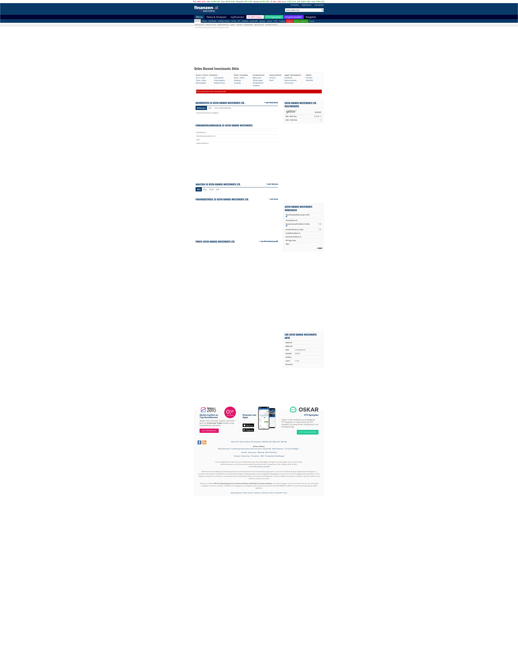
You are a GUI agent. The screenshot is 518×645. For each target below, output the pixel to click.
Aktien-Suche (211, 24)
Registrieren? (307, 5)
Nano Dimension (224, 449)
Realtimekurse (222, 24)
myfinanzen (237, 17)
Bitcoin (272, 493)
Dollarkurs (257, 493)
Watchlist (309, 80)
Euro (284, 1)
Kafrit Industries (278, 449)
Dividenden (248, 24)
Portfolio (309, 78)
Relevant (201, 108)
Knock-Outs (288, 83)
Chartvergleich (219, 80)
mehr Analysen (273, 184)
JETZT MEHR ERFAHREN (307, 432)
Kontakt (244, 452)
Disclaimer (255, 456)
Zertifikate (212, 21)
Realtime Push (219, 83)
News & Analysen (217, 17)
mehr (320, 248)
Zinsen (269, 21)
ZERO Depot (256, 17)
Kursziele (237, 83)
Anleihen (245, 21)
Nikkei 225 (276, 442)
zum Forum (274, 199)
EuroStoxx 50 (248, 442)
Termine (239, 24)
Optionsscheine (290, 80)
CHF (298, 1)
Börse (199, 17)
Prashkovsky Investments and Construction (246, 449)
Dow (223, 1)
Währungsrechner (237, 493)
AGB (262, 456)
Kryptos (289, 21)
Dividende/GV (258, 83)
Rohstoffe (254, 21)
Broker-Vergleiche (301, 21)
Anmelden (295, 5)
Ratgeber (311, 17)
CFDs (276, 21)
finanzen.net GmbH (263, 467)
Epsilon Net (267, 449)
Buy (205, 189)
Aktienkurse (199, 24)
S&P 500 (284, 442)
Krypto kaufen (293, 17)
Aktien (197, 21)
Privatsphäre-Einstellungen (274, 456)
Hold (211, 189)
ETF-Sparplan (274, 17)
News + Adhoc (239, 78)
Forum (311, 21)
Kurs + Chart (200, 78)
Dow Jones (257, 442)
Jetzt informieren (209, 431)
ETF (239, 21)
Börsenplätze (201, 83)
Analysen (237, 80)
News (245, 493)
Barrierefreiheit (271, 452)
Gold (313, 1)
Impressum (252, 452)
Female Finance (271, 24)
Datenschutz (245, 456)
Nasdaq (256, 1)
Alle (210, 108)
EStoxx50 (239, 1)
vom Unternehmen (222, 108)
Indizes (204, 21)
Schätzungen (258, 80)
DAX (208, 1)
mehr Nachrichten (272, 102)
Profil (271, 80)
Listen (232, 24)
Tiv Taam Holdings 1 (292, 449)
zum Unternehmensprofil (269, 241)
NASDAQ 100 (267, 442)
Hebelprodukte (224, 21)
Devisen (262, 21)
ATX (194, 1)
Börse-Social (259, 24)
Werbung (261, 452)
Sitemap (237, 456)
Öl (271, 1)
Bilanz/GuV (257, 78)
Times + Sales (201, 80)
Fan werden (319, 5)
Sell (217, 189)
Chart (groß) (218, 78)
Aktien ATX (235, 442)
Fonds (233, 21)
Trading (282, 21)
